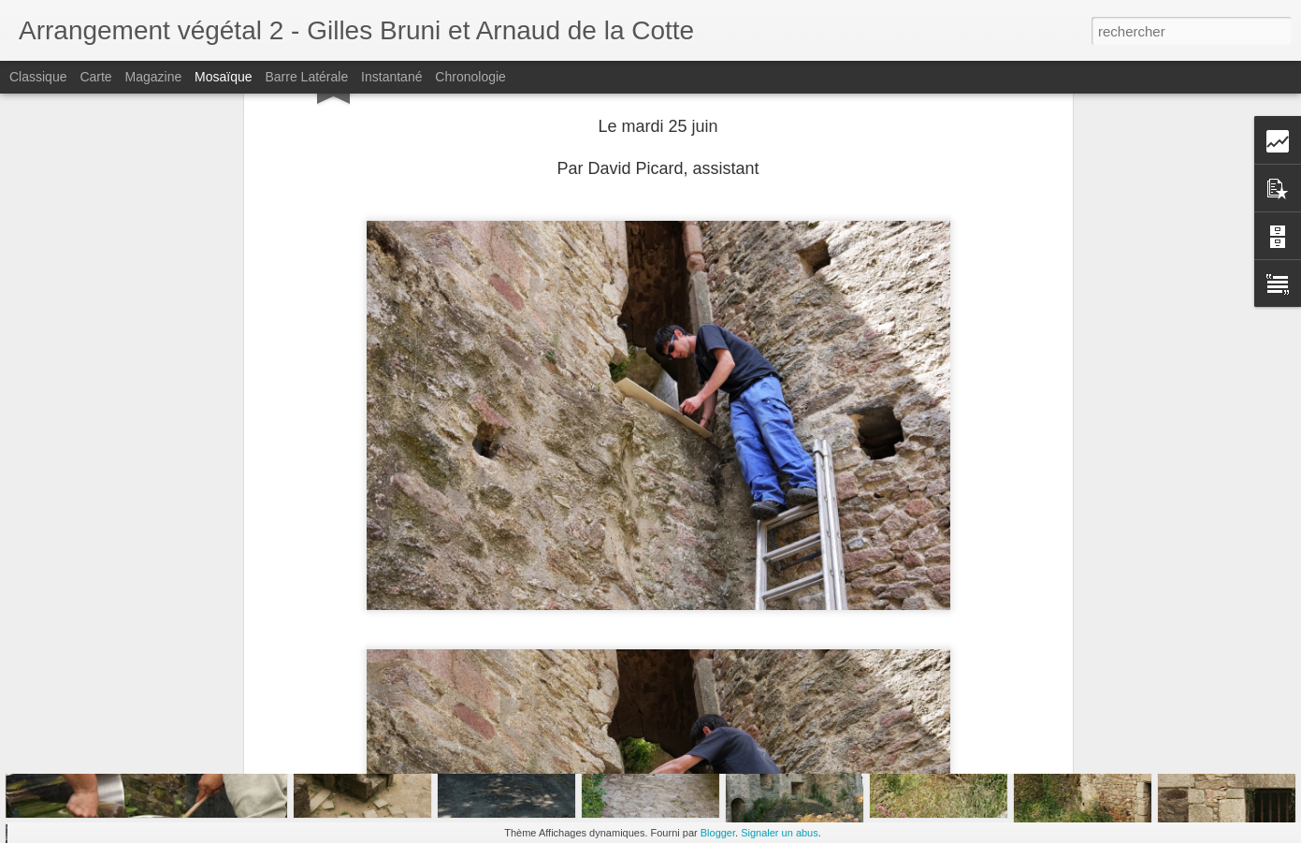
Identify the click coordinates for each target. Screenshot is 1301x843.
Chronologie (470, 76)
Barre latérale (306, 76)
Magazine (153, 76)
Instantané (391, 76)
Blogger (718, 832)
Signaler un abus (779, 832)
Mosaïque (223, 76)
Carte (95, 76)
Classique (37, 76)
